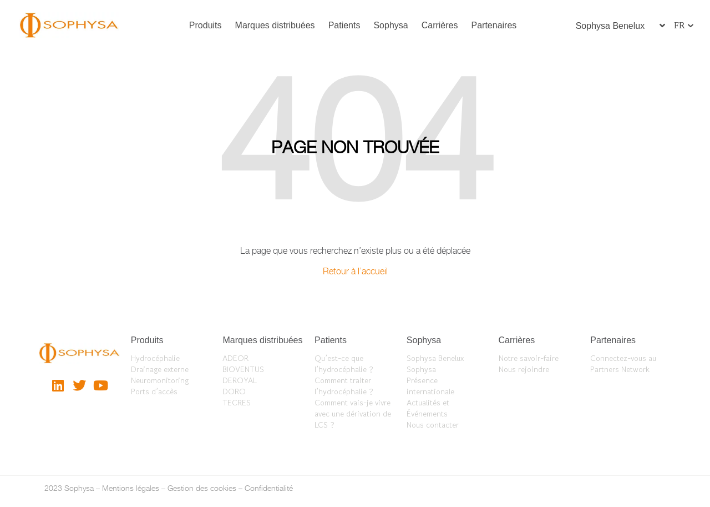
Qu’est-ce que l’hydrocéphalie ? (344, 364)
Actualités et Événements (428, 408)
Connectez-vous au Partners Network (623, 364)
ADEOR (235, 358)
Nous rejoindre (524, 369)
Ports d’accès (154, 391)
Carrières (440, 25)
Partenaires (494, 25)
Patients (344, 25)
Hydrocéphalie (155, 358)
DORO (234, 391)
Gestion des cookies (202, 488)
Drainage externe (160, 369)
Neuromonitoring (160, 380)
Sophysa (390, 25)
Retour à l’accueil (355, 271)
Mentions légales (130, 488)
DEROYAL (239, 380)
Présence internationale (430, 386)
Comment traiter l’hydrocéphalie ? (344, 386)
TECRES (236, 402)
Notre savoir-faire (529, 358)
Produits (205, 25)
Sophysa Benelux (435, 358)
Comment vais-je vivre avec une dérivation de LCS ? (353, 413)
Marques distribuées (275, 25)
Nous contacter (433, 424)
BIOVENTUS (243, 369)
